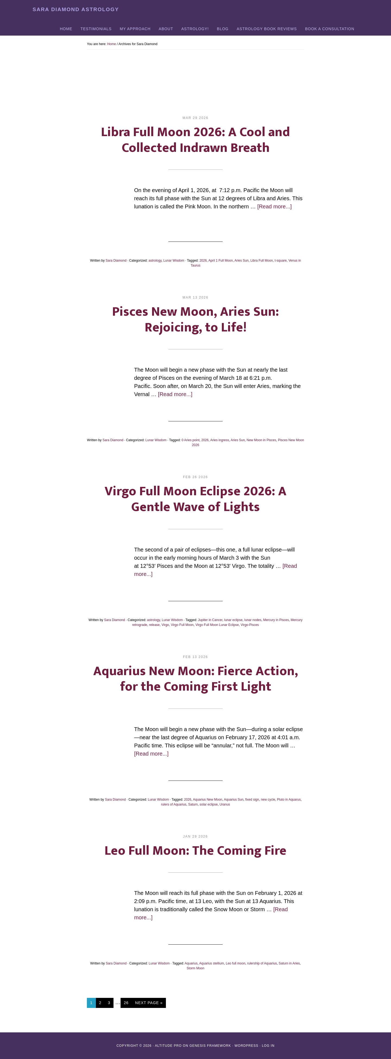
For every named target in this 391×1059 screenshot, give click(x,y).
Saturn (193, 804)
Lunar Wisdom (173, 260)
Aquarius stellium (211, 963)
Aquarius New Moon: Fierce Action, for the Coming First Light (195, 679)
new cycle (268, 799)
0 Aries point (191, 440)
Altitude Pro (168, 1046)
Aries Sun (241, 260)
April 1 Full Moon (220, 260)
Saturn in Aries (289, 963)
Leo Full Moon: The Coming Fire (195, 851)
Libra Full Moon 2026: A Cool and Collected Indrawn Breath (195, 140)
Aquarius (191, 963)
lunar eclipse (233, 620)
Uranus (224, 804)
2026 (203, 260)
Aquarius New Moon (207, 799)
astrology (155, 260)
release (154, 625)
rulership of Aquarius (262, 963)
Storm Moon (195, 968)
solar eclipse (209, 804)
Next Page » (149, 1004)
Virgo (165, 625)
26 (128, 1002)
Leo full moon (235, 963)
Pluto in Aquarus (289, 799)
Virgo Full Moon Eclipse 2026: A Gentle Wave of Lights (195, 499)
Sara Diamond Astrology (76, 9)
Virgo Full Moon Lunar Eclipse (217, 625)
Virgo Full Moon (182, 625)
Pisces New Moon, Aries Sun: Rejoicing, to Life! (195, 320)
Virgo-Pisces (250, 625)
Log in (268, 1046)
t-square (281, 260)
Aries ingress (219, 440)
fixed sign (252, 799)
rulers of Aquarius (173, 804)
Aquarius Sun (234, 799)
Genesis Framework (210, 1046)
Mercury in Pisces (276, 620)
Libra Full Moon (261, 260)
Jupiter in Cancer (210, 620)
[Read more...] (274, 206)
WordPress (246, 1046)
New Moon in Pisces (261, 440)
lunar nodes (252, 620)
